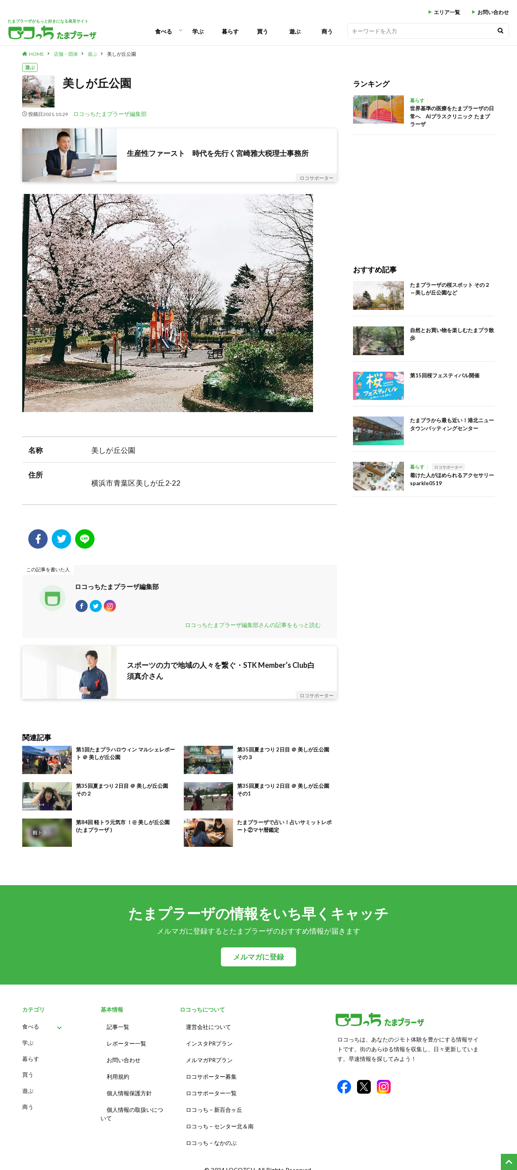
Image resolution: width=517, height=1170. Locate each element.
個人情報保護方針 (129, 1089)
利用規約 (118, 1074)
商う (327, 31)
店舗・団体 (66, 54)
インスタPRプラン (209, 1045)
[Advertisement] (424, 191)
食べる (163, 31)
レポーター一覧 (126, 1045)
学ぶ (198, 31)
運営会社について (208, 1030)
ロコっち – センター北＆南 (220, 1119)
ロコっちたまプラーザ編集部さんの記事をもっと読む (253, 628)
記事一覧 (118, 1030)
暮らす (230, 31)
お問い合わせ (493, 12)
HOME (36, 54)
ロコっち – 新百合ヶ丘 (214, 1104)
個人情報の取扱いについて (132, 1109)
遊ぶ (295, 31)
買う (262, 31)
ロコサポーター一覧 (211, 1089)
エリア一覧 (447, 12)
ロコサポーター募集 (211, 1074)
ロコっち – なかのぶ (211, 1134)
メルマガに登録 (258, 961)
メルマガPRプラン (209, 1059)
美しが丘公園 (121, 54)
